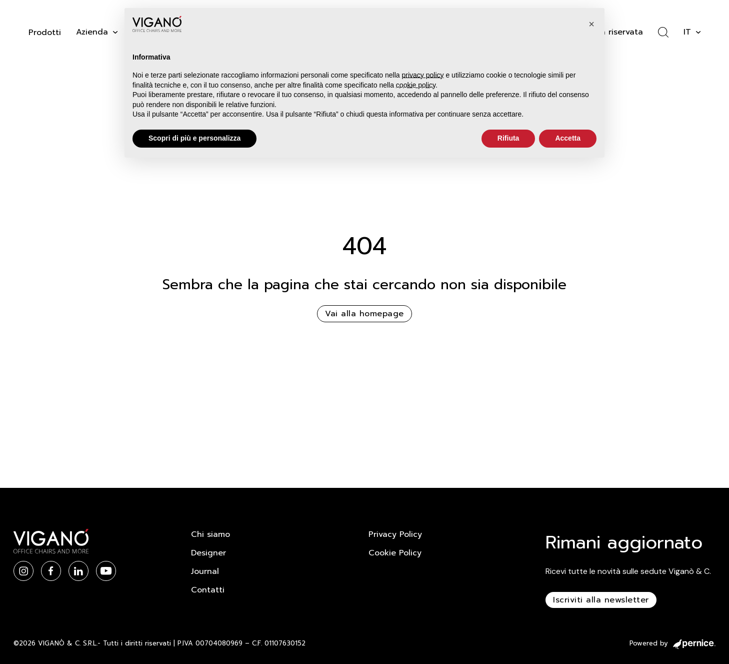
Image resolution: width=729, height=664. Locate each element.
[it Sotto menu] (698, 32)
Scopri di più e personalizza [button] (194, 138)
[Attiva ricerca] (663, 32)
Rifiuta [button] (509, 138)
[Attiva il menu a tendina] (115, 32)
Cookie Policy (395, 552)
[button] (592, 24)
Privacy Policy (395, 534)
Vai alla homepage (364, 314)
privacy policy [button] (423, 75)
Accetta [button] (567, 138)
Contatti (207, 589)
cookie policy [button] (416, 85)
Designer (208, 552)
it (687, 32)
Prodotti (44, 32)
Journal (205, 571)
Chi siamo (210, 534)
